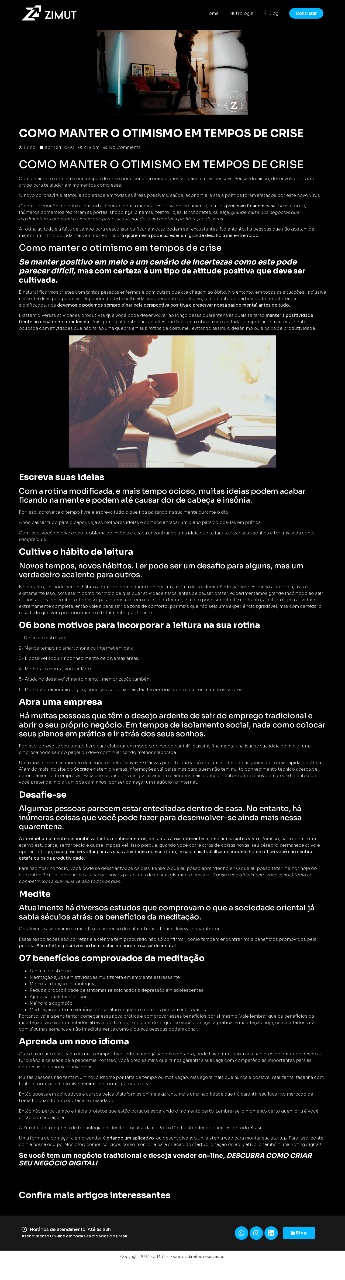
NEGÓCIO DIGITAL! (65, 1163)
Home (212, 13)
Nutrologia (241, 13)
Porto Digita (171, 1128)
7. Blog (271, 13)
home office (262, 852)
